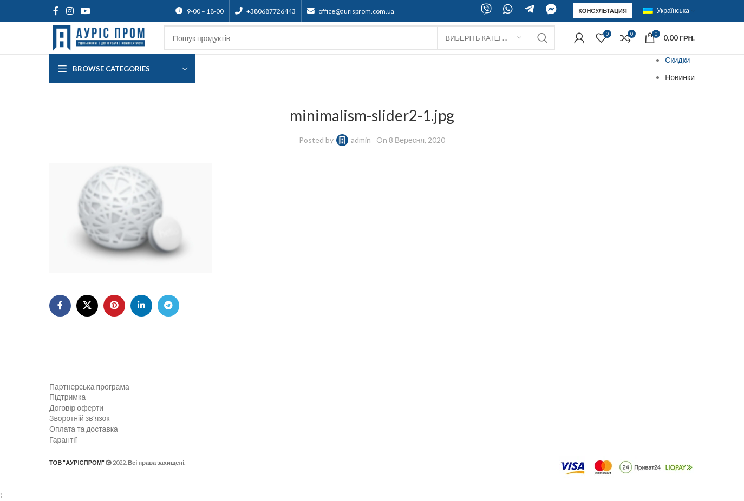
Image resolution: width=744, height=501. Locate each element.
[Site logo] (101, 37)
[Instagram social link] (69, 11)
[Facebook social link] (55, 11)
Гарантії (63, 439)
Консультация (602, 10)
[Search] (359, 37)
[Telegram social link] (168, 306)
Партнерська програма (89, 386)
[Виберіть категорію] (483, 38)
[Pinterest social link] (114, 306)
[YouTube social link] (85, 11)
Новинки (680, 77)
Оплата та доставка (83, 428)
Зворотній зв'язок (79, 418)
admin (361, 139)
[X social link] (87, 306)
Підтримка (67, 396)
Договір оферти (76, 407)
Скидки (677, 59)
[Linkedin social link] (141, 306)
